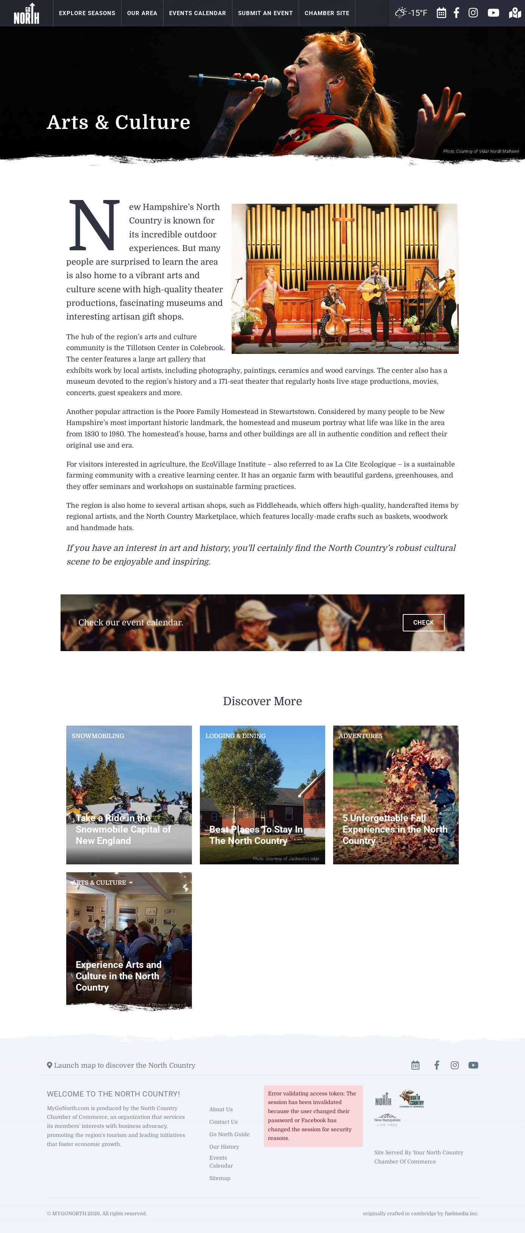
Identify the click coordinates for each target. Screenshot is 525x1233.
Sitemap (220, 1178)
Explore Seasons (87, 13)
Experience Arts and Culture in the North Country (119, 976)
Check (423, 622)
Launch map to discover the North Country (121, 1065)
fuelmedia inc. (461, 1213)
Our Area (142, 13)
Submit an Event (265, 13)
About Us (221, 1109)
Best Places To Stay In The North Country (256, 835)
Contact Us (223, 1121)
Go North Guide (229, 1134)
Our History (224, 1146)
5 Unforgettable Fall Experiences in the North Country (395, 829)
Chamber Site (327, 13)
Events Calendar (197, 13)
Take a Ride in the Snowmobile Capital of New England (123, 829)
